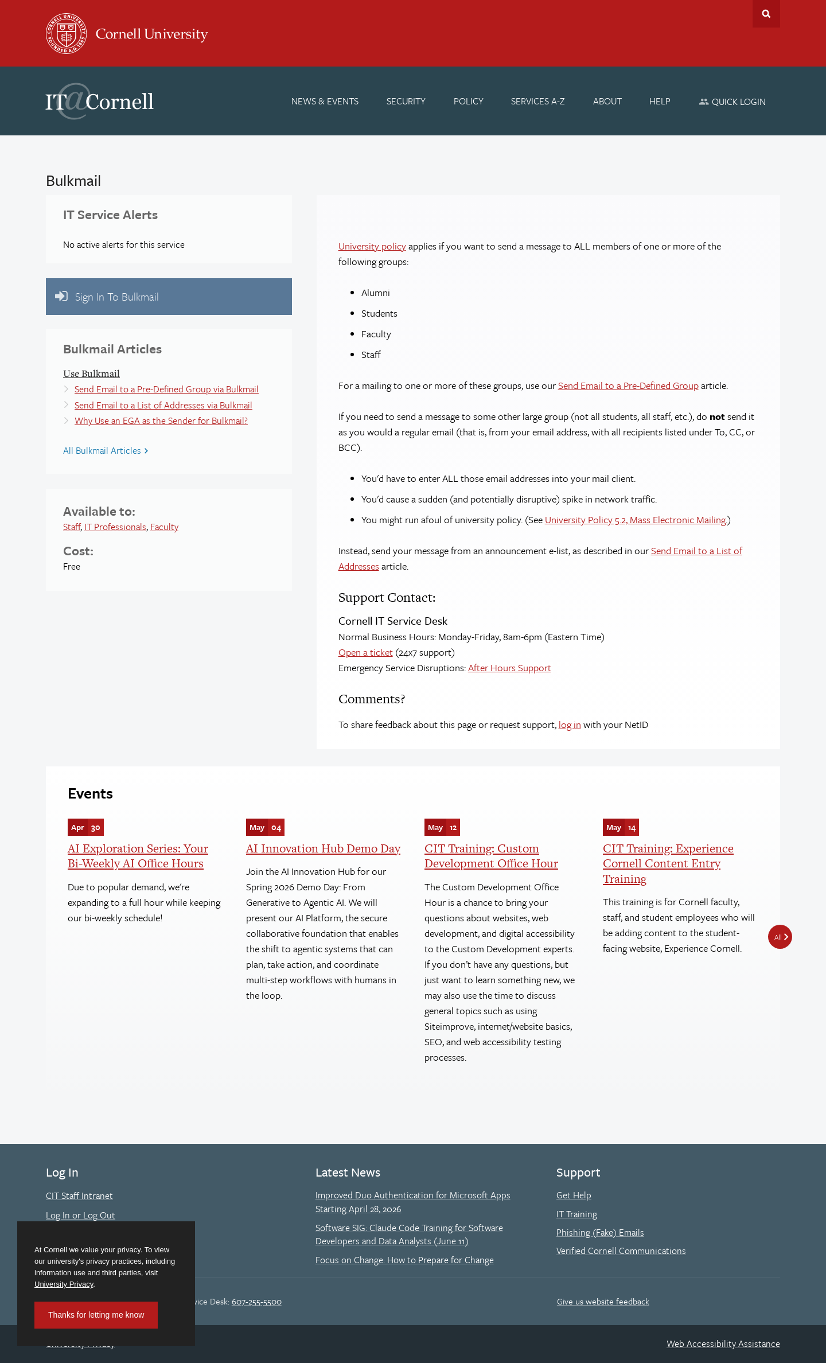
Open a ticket (365, 652)
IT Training (576, 1214)
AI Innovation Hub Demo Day (323, 848)
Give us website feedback (603, 1301)
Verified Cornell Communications (621, 1250)
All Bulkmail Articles (102, 450)
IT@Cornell (99, 101)
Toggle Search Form (766, 14)
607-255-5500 (257, 1301)
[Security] (406, 101)
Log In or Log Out (80, 1215)
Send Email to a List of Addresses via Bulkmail (163, 405)
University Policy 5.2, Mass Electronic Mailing (635, 519)
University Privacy (63, 1284)
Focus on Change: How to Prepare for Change (404, 1260)
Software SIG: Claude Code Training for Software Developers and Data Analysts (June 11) (409, 1234)
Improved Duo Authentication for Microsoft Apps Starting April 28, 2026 (413, 1202)
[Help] (660, 101)
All (778, 937)
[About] (607, 101)
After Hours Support (509, 667)
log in (570, 724)
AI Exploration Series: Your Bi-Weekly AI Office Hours (138, 855)
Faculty (164, 526)
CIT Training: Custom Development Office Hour (491, 855)
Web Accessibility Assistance (723, 1343)
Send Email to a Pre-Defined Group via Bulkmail (167, 389)
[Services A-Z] (538, 101)
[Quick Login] (732, 101)
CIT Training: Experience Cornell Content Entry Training (668, 863)
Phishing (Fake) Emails (600, 1232)
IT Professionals (115, 526)
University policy (372, 246)
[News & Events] (325, 101)
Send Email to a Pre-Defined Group (628, 385)
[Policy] (468, 101)
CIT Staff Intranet (79, 1195)
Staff (71, 526)
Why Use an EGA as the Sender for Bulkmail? (161, 420)
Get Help (573, 1195)
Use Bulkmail (91, 373)
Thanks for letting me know (96, 1314)
